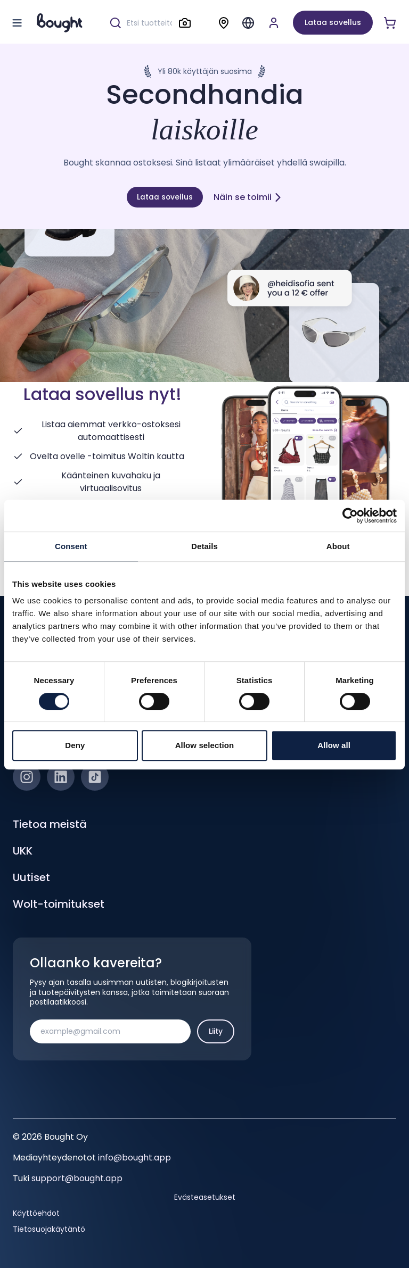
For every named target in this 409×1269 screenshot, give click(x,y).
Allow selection (204, 745)
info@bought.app (134, 1158)
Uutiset (31, 878)
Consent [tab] (71, 546)
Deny (75, 745)
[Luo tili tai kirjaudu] (273, 23)
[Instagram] (26, 778)
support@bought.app (76, 1179)
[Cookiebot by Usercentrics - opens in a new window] (350, 516)
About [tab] (338, 546)
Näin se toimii (249, 197)
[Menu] (248, 23)
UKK (22, 851)
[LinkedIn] (61, 778)
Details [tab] (204, 546)
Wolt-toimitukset (58, 905)
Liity (216, 1031)
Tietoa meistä (50, 825)
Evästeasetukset (204, 1197)
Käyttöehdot (36, 1213)
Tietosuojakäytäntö (49, 1229)
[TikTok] (95, 778)
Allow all (333, 745)
